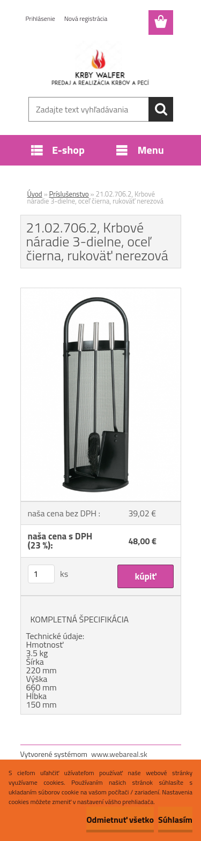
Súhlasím (175, 819)
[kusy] (41, 574)
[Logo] (100, 62)
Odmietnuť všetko (120, 819)
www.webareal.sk (119, 754)
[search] (160, 109)
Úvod (34, 194)
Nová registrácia (86, 18)
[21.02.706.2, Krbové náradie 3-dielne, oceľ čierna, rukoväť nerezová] (101, 292)
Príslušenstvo (69, 194)
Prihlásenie (40, 18)
